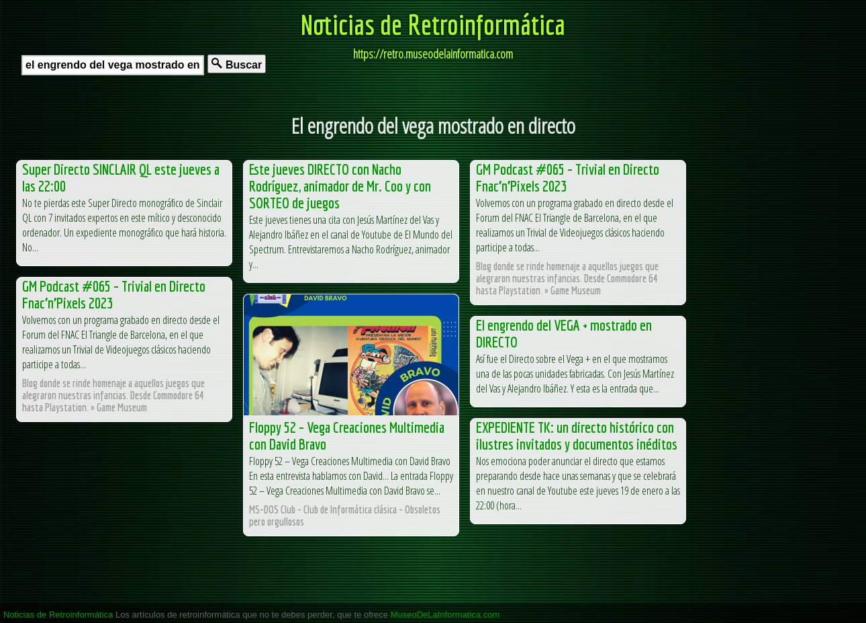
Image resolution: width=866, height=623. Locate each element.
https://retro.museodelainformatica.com (433, 54)
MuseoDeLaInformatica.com (445, 615)
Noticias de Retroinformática (433, 24)
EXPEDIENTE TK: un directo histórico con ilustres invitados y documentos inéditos (576, 435)
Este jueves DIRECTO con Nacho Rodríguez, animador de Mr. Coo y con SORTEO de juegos (340, 186)
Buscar (236, 64)
